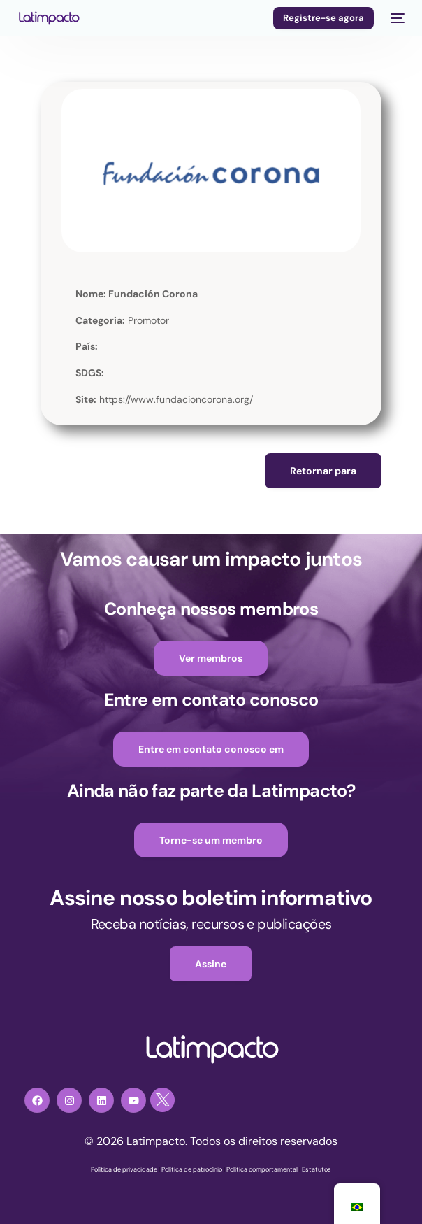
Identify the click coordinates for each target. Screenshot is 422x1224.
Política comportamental (262, 1169)
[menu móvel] (396, 18)
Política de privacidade (124, 1169)
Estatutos (316, 1169)
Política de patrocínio (191, 1169)
